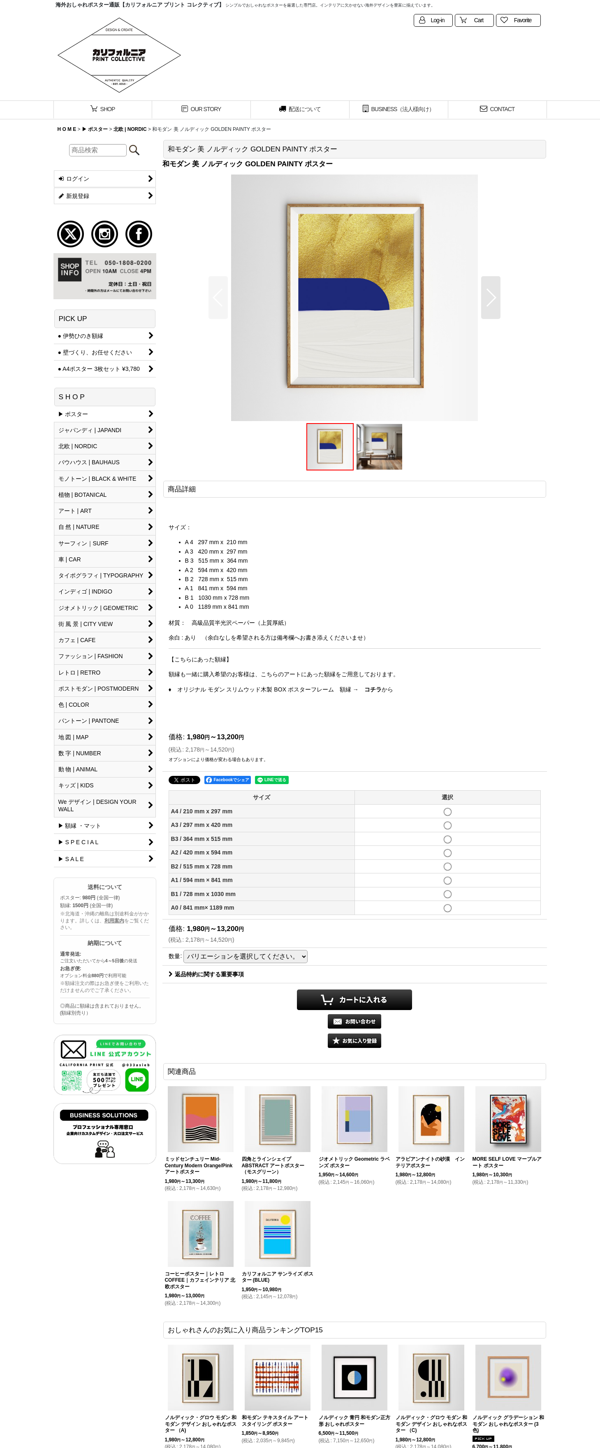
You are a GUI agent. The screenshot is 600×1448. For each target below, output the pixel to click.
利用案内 (114, 921)
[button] (218, 297)
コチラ (373, 689)
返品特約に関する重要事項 (206, 974)
